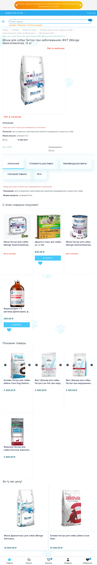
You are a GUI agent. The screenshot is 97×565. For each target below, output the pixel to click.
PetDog (5, 30)
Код (4, 147)
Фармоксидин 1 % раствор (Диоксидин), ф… (17, 310)
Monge (51, 150)
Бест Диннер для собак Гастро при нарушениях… (79, 382)
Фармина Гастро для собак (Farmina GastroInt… (17, 448)
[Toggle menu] (3, 21)
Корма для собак (29, 30)
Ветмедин (22, 25)
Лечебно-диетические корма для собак (56, 30)
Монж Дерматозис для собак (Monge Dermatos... (23, 537)
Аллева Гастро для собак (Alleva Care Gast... (69, 537)
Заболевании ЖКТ (46, 33)
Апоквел (12, 25)
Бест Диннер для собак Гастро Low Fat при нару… (48, 382)
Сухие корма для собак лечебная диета (19, 33)
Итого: (5, 140)
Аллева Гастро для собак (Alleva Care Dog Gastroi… (17, 382)
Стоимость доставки (41, 163)
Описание (13, 163)
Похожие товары (17, 174)
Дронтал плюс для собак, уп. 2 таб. (48, 243)
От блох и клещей (34, 25)
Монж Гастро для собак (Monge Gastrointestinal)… (17, 243)
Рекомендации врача (75, 163)
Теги (39, 174)
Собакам (15, 30)
